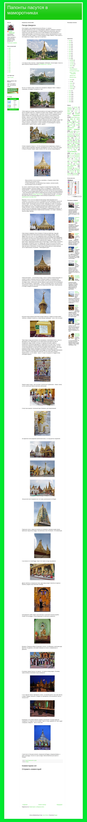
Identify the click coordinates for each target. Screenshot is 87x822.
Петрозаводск (13, 98)
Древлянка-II (70, 127)
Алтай (77, 108)
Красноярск (77, 139)
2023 (9, 68)
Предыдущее (59, 804)
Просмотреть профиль (12, 42)
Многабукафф (70, 145)
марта (71, 85)
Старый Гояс (76, 248)
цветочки (69, 169)
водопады (74, 120)
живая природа (73, 129)
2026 (70, 40)
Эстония (75, 173)
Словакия (78, 160)
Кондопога (69, 139)
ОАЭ (77, 148)
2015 (9, 57)
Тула (68, 162)
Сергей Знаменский (11, 32)
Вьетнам (69, 122)
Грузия (73, 126)
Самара (75, 158)
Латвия (68, 141)
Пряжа (77, 157)
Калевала (76, 133)
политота (77, 154)
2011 (9, 51)
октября (72, 62)
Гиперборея (69, 125)
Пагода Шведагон (73, 69)
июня (71, 79)
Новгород (76, 147)
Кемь (77, 136)
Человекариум (76, 169)
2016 (9, 59)
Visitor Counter (10, 77)
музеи (70, 147)
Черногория (71, 170)
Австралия (69, 107)
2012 (9, 53)
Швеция (72, 172)
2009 (9, 48)
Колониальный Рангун (74, 70)
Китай (76, 137)
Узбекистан (69, 164)
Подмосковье (71, 154)
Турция (75, 162)
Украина (78, 164)
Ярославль (69, 174)
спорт (70, 161)
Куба (71, 140)
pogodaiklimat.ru (13, 109)
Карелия (71, 136)
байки (68, 111)
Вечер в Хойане (76, 306)
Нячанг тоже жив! (77, 292)
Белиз (76, 112)
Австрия (75, 107)
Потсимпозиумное (77, 203)
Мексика (73, 144)
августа (71, 65)
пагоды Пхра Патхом (37, 194)
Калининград (70, 135)
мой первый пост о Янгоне (45, 64)
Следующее (24, 804)
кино (68, 137)
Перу (75, 149)
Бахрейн (75, 111)
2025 (9, 72)
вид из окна (75, 119)
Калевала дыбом (77, 234)
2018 (9, 62)
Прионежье (71, 157)
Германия (73, 123)
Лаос (76, 140)
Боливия (77, 113)
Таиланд (75, 161)
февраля (72, 86)
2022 (9, 67)
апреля (71, 83)
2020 (70, 51)
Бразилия (76, 115)
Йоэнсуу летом (73, 77)
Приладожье (77, 156)
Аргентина (69, 109)
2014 (9, 56)
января (71, 88)
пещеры (72, 153)
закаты (72, 131)
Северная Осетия (70, 160)
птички (68, 158)
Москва (78, 145)
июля (71, 67)
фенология (73, 165)
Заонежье (78, 131)
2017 (9, 60)
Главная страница (42, 804)
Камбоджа (77, 135)
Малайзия (69, 143)
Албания (69, 108)
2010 (9, 50)
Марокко (77, 143)
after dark (75, 174)
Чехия (78, 170)
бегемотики (69, 112)
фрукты (76, 168)
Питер (78, 153)
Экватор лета (72, 75)
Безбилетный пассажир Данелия (77, 219)
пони (71, 156)
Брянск (72, 117)
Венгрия (78, 117)
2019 (9, 64)
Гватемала (77, 122)
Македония (75, 141)
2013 (9, 54)
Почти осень (76, 261)
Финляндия (69, 168)
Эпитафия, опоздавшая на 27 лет (77, 276)
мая (71, 81)
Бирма (27, 761)
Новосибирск (69, 148)
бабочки (76, 109)
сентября (72, 63)
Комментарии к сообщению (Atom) (36, 806)
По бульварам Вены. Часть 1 (77, 320)
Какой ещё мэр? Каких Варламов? (77, 335)
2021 (9, 65)
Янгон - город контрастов (73, 73)
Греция (78, 125)
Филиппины (70, 166)
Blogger (55, 815)
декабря (72, 60)
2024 (9, 70)
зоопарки (71, 132)
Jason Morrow (46, 815)
